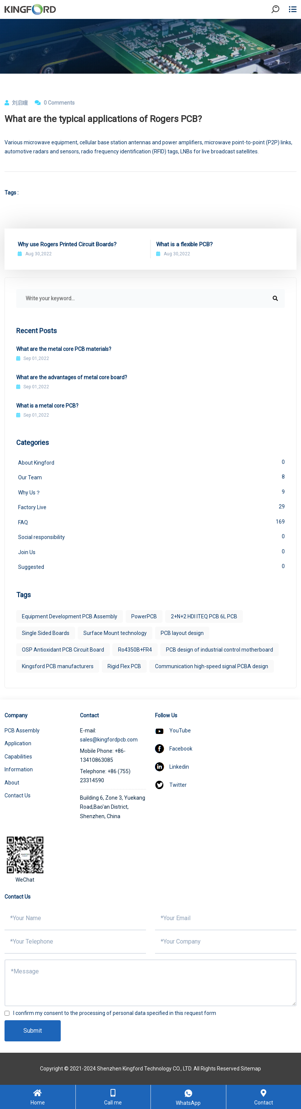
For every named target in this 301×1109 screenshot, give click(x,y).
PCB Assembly (22, 730)
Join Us (151, 551)
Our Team (151, 476)
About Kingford (151, 462)
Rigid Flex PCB (124, 666)
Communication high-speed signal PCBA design (211, 666)
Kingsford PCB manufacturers (58, 666)
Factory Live (151, 506)
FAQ (151, 521)
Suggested (151, 566)
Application (18, 743)
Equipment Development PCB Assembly (69, 616)
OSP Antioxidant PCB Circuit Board (63, 650)
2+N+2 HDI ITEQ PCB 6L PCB (204, 616)
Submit (32, 1030)
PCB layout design (182, 633)
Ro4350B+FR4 (135, 650)
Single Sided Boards (45, 633)
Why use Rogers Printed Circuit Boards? (67, 244)
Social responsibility (151, 536)
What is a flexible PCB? (184, 244)
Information (19, 769)
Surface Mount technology (115, 633)
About (12, 783)
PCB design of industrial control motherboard (219, 650)
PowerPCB (144, 616)
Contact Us (18, 795)
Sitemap (251, 1069)
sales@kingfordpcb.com (109, 740)
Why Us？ (151, 492)
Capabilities (18, 757)
